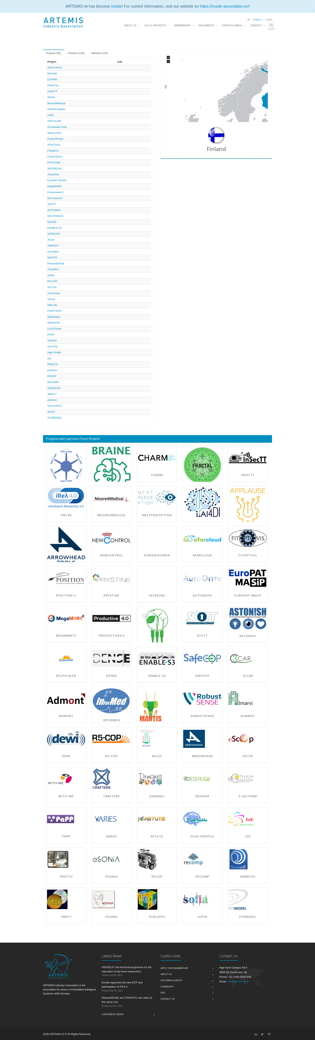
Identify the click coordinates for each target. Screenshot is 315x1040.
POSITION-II (54, 156)
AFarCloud (53, 144)
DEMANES (53, 316)
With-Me (52, 305)
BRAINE (52, 73)
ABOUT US (130, 25)
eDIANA (52, 400)
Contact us (168, 999)
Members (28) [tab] (99, 53)
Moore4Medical (56, 103)
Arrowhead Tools (57, 126)
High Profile (54, 352)
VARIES (52, 340)
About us (166, 974)
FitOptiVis (53, 150)
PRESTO (52, 364)
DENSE (51, 221)
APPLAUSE (54, 120)
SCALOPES (54, 405)
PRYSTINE (53, 162)
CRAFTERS (54, 310)
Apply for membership (174, 968)
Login (268, 19)
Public (257, 19)
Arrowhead (53, 293)
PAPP (50, 334)
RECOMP (53, 382)
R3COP (51, 376)
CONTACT (256, 25)
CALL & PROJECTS (155, 25)
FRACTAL (53, 85)
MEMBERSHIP (182, 25)
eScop (51, 299)
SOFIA (51, 411)
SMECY (52, 394)
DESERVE (53, 322)
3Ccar (50, 239)
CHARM (52, 79)
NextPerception (56, 109)
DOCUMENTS (206, 25)
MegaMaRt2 (54, 186)
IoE (49, 358)
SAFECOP (53, 233)
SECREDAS (54, 168)
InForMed (53, 251)
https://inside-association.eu (224, 6)
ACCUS (52, 287)
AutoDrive (53, 174)
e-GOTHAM (54, 328)
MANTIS (52, 257)
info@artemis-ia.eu (238, 981)
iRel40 (51, 97)
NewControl (54, 132)
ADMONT (53, 245)
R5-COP (52, 281)
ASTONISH (54, 210)
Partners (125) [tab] (76, 53)
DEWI (50, 275)
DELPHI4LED (55, 215)
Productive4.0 (55, 192)
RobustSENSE (55, 263)
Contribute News (113, 1014)
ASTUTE (52, 346)
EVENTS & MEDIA (232, 25)
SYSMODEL (54, 417)
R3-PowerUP (55, 198)
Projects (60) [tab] (53, 53)
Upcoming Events (171, 980)
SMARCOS (54, 388)
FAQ (163, 992)
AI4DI (50, 115)
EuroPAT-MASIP (56, 180)
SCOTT (51, 204)
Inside (116, 6)
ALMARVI (53, 269)
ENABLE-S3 (54, 227)
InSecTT (52, 91)
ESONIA (52, 370)
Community (167, 986)
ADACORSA (54, 67)
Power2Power (55, 138)
